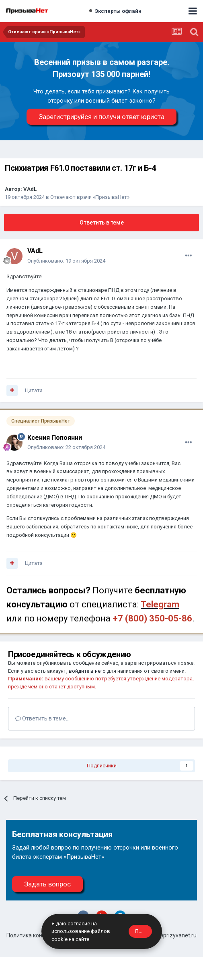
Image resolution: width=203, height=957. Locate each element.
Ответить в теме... (42, 718)
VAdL (30, 189)
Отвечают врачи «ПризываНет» (89, 197)
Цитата (34, 390)
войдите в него (87, 671)
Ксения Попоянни (54, 437)
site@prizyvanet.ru (173, 935)
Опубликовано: (66, 261)
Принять (143, 931)
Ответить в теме (102, 222)
